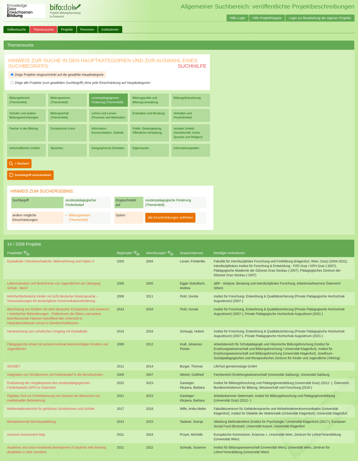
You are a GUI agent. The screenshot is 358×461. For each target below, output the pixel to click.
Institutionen (110, 29)
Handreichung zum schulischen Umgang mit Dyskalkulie (47, 331)
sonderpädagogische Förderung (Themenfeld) (107, 100)
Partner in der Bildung (23, 128)
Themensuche (43, 29)
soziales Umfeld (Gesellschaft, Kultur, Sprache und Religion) (188, 132)
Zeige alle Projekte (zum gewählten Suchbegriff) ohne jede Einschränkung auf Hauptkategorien (81, 83)
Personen (87, 29)
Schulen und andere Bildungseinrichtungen (23, 115)
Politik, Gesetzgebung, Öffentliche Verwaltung (147, 130)
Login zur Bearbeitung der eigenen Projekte (320, 18)
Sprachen (56, 148)
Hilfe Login (237, 18)
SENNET (13, 366)
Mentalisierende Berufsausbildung (31, 421)
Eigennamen (140, 148)
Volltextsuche (16, 29)
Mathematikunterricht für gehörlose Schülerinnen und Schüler (51, 409)
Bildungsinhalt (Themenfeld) (59, 115)
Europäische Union (62, 128)
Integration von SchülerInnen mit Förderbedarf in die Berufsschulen (55, 374)
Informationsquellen (186, 148)
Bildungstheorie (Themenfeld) (19, 100)
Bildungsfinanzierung (187, 98)
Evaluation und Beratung (148, 113)
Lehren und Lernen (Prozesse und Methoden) (108, 115)
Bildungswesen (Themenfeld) (60, 100)
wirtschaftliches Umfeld (24, 148)
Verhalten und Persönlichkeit (183, 115)
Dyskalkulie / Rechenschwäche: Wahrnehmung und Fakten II (50, 261)
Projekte (67, 29)
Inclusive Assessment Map (26, 434)
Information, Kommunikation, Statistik (107, 130)
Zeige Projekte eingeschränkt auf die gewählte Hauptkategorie (57, 74)
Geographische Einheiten (107, 148)
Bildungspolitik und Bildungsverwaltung (145, 100)
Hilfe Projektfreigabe (267, 18)
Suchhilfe (192, 66)
